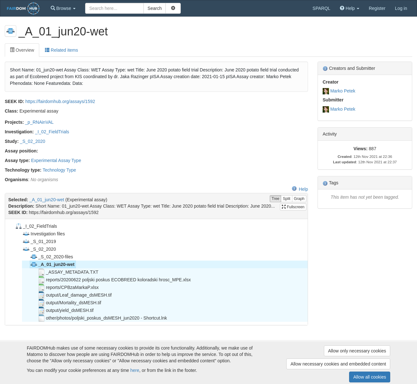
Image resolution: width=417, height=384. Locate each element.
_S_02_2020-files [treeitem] (51, 257)
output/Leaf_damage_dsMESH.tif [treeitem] (75, 295)
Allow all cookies (369, 377)
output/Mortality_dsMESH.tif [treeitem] (69, 302)
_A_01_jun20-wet (46, 199)
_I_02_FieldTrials (52, 131)
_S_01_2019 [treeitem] (39, 241)
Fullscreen (293, 207)
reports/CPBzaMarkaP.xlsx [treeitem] (68, 287)
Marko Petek (342, 90)
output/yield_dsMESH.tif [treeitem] (65, 310)
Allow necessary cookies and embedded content (338, 363)
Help (300, 189)
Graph (299, 198)
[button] (63, 8)
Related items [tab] (61, 50)
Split (286, 198)
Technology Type (59, 170)
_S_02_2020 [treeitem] (39, 249)
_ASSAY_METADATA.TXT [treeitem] (68, 272)
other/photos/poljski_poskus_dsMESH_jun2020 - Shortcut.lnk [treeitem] (102, 318)
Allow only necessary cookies (357, 350)
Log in (401, 8)
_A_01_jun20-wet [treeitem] (52, 264)
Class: (11, 111)
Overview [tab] (22, 50)
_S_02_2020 (32, 141)
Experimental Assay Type (56, 160)
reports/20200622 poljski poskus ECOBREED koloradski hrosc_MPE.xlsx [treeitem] (114, 280)
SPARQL (321, 8)
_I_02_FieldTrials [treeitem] (36, 226)
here (134, 370)
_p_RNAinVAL (39, 122)
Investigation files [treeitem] (43, 234)
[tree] (156, 272)
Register (377, 8)
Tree (275, 198)
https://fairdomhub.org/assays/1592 (60, 101)
